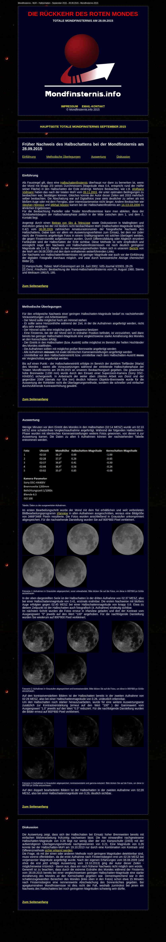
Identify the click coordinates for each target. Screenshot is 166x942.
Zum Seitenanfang (35, 286)
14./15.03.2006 (130, 204)
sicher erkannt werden (58, 850)
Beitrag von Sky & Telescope (71, 222)
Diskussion (123, 156)
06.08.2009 (46, 229)
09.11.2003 (90, 192)
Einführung (29, 156)
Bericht (133, 248)
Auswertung (98, 156)
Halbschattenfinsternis (74, 182)
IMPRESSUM (69, 106)
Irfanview (62, 513)
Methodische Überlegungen (64, 156)
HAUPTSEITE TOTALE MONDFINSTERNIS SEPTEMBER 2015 (83, 126)
